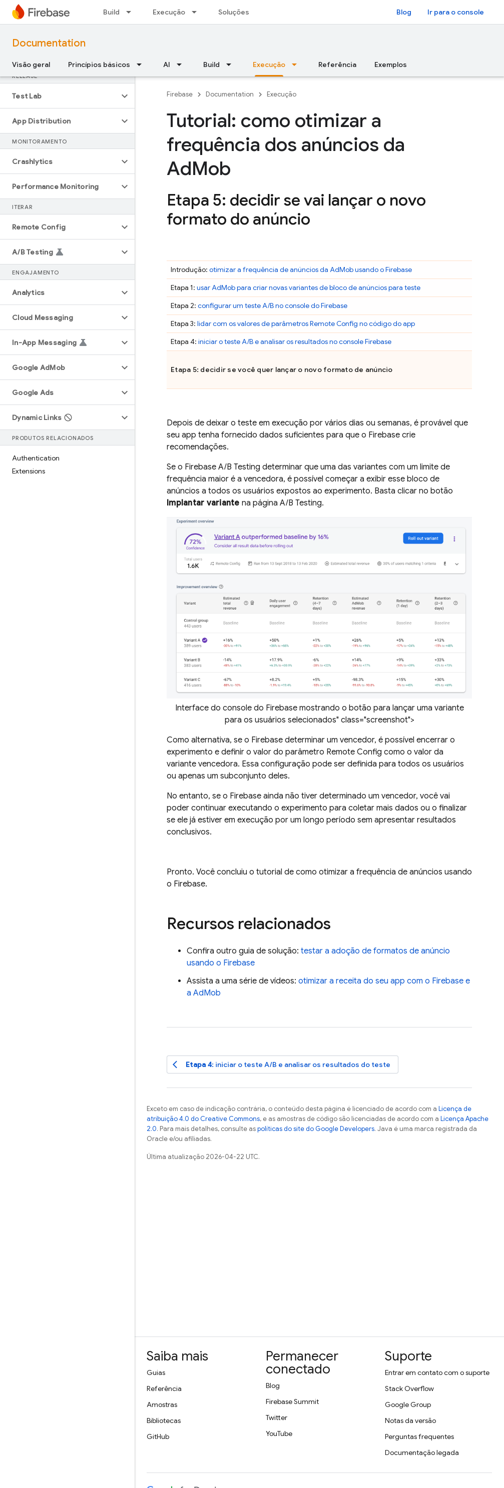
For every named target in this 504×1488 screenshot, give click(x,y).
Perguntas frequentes (419, 1436)
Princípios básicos (99, 64)
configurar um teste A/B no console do (272, 305)
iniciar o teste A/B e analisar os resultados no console (294, 341)
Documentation (49, 43)
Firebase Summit (292, 1401)
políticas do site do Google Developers (315, 1128)
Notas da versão (410, 1420)
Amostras (162, 1404)
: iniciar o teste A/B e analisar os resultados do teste (281, 1065)
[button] (59, 96)
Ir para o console (455, 12)
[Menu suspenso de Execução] (197, 12)
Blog (403, 12)
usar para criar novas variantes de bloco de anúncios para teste (308, 287)
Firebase (180, 94)
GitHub (158, 1436)
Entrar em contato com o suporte (437, 1372)
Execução (169, 12)
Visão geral (31, 64)
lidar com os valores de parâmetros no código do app (306, 323)
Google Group (408, 1404)
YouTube (279, 1433)
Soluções (233, 12)
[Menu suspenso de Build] (132, 12)
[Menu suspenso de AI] (182, 64)
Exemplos (390, 64)
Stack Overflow (409, 1388)
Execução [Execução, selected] (269, 64)
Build (111, 12)
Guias (156, 1372)
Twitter (276, 1417)
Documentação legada (422, 1452)
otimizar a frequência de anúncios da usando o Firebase (310, 269)
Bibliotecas (164, 1420)
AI (166, 64)
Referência (337, 64)
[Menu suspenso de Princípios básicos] (142, 64)
